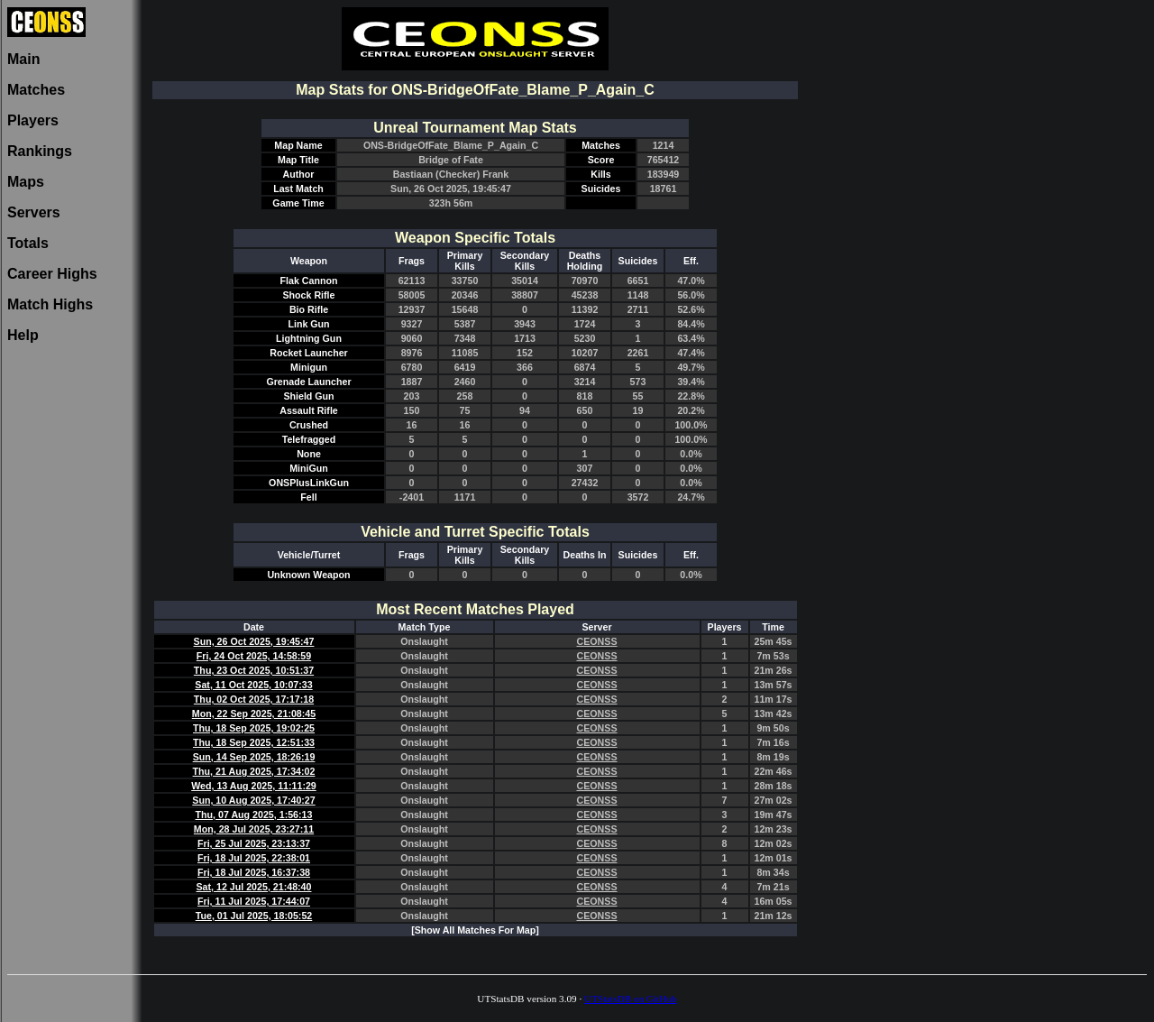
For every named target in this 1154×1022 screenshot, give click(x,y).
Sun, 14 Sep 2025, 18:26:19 (254, 756)
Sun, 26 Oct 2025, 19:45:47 (254, 641)
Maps (25, 181)
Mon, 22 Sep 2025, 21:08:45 (254, 713)
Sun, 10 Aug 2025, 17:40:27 (253, 800)
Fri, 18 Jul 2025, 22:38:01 (253, 857)
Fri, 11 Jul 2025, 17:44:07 (253, 901)
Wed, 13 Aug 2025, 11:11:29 (253, 785)
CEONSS (596, 641)
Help (23, 335)
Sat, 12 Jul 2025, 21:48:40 (254, 886)
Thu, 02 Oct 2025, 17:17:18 (254, 699)
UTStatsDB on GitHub (630, 998)
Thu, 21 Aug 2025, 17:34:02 (254, 771)
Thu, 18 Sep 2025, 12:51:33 (254, 742)
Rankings (39, 151)
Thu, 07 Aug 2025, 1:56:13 (254, 814)
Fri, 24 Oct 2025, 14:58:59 (254, 655)
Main (23, 59)
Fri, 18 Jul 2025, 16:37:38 (253, 872)
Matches (36, 89)
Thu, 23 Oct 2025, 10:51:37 (254, 670)
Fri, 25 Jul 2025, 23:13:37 (253, 843)
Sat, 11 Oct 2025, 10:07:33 (253, 684)
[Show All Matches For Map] (475, 930)
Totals (28, 243)
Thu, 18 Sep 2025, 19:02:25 (254, 728)
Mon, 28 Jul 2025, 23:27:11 (254, 829)
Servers (33, 212)
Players (33, 120)
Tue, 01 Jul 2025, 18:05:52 (254, 915)
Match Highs (50, 304)
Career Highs (52, 273)
